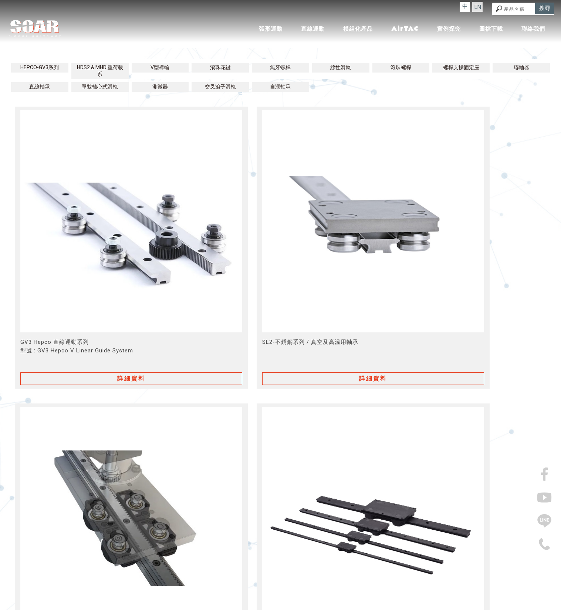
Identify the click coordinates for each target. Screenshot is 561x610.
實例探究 (449, 29)
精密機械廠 (191, 593)
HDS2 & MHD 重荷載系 (100, 70)
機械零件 (303, 593)
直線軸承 (39, 87)
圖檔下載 (491, 29)
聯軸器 (521, 67)
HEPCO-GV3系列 (39, 67)
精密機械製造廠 (273, 593)
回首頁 (174, 577)
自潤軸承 (280, 87)
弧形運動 (271, 29)
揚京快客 (253, 606)
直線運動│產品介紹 (280, 61)
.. (304, 606)
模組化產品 (358, 29)
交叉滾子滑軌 (220, 87)
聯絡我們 (533, 29)
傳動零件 (216, 593)
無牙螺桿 (280, 67)
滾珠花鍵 (220, 67)
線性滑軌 (340, 67)
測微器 (160, 87)
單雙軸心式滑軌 (100, 87)
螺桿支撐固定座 (461, 67)
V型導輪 (160, 67)
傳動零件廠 (241, 593)
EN (489, 8)
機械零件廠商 (330, 593)
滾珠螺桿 (401, 67)
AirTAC (405, 28)
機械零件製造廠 (365, 593)
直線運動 (313, 29)
